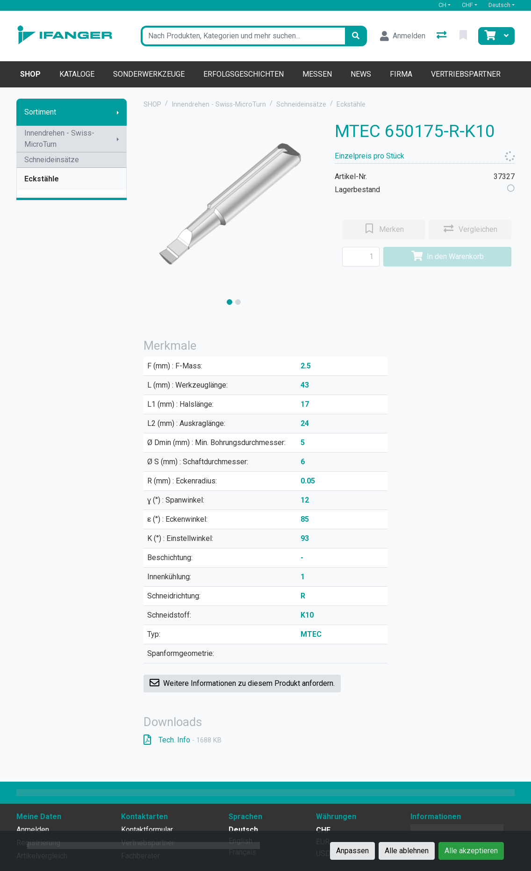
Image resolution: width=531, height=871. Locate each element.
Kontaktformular (147, 829)
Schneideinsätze (51, 159)
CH (442, 4)
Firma (401, 74)
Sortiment (40, 112)
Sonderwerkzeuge (149, 74)
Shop (30, 74)
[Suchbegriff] (243, 36)
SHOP (152, 104)
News (361, 74)
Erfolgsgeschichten (243, 74)
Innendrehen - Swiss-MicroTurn (59, 139)
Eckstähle (41, 178)
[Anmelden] (402, 36)
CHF (467, 4)
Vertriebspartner (466, 74)
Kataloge (76, 74)
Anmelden (32, 829)
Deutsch (499, 4)
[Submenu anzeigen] (117, 112)
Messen (317, 74)
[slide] (229, 302)
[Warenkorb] (489, 36)
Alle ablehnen (407, 850)
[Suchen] (355, 36)
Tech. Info (183, 739)
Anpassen (352, 850)
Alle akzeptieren (471, 850)
